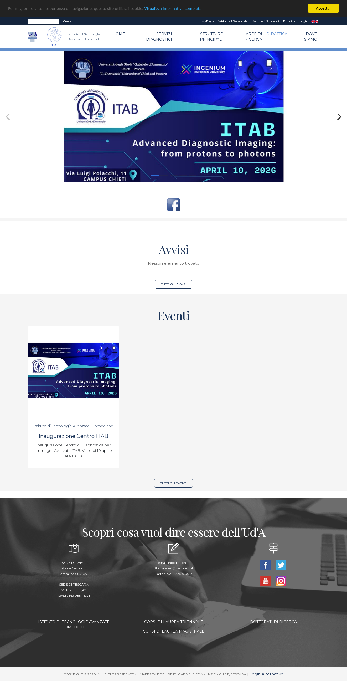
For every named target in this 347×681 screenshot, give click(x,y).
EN (314, 21)
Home (118, 34)
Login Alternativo (266, 674)
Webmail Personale (232, 21)
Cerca (67, 21)
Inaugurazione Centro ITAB (73, 436)
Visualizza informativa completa (173, 8)
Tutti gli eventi (173, 483)
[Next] (338, 116)
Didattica (276, 34)
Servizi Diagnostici (159, 37)
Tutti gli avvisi (173, 284)
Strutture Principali (211, 37)
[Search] (43, 21)
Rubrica (289, 21)
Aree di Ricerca (253, 37)
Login (303, 21)
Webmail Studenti (265, 21)
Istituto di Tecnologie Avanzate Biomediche (73, 425)
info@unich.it (178, 563)
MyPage (207, 21)
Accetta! (323, 8)
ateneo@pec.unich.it (177, 568)
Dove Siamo (310, 37)
